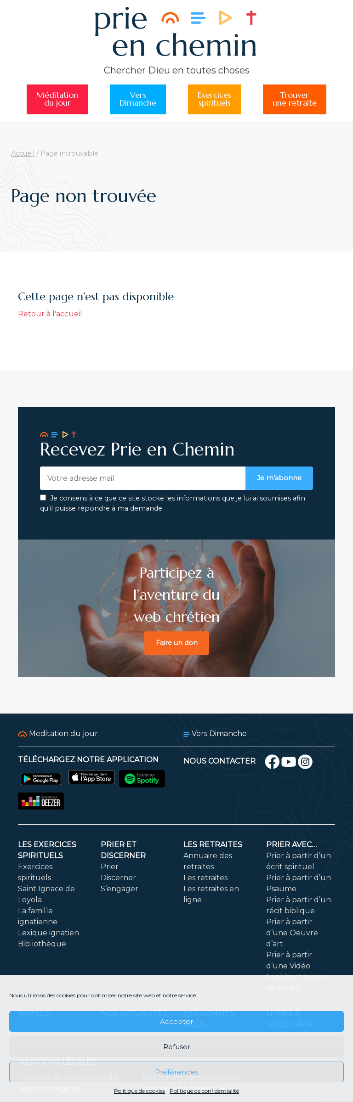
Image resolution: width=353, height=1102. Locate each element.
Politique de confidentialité (204, 1090)
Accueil (22, 153)
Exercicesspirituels (214, 99)
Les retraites (212, 844)
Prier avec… (291, 844)
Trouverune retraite (295, 99)
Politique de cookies (139, 1090)
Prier (110, 866)
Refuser (176, 1046)
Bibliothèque (42, 943)
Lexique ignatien (48, 932)
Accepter (176, 1021)
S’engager (119, 888)
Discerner (118, 877)
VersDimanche (138, 99)
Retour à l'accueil (50, 313)
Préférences (176, 1072)
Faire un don (177, 643)
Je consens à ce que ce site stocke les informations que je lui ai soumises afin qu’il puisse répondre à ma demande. (172, 503)
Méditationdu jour (57, 99)
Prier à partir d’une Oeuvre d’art (292, 932)
